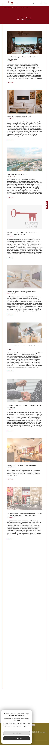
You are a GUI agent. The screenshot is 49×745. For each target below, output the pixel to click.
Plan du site (15, 732)
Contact (47, 205)
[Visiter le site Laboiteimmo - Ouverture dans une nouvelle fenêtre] (24, 739)
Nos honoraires (8, 732)
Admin (29, 732)
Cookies (24, 733)
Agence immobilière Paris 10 (10, 7)
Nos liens (34, 732)
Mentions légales (23, 732)
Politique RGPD (41, 732)
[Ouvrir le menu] (43, 3)
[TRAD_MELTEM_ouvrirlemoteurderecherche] (33, 3)
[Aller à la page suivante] (29, 717)
